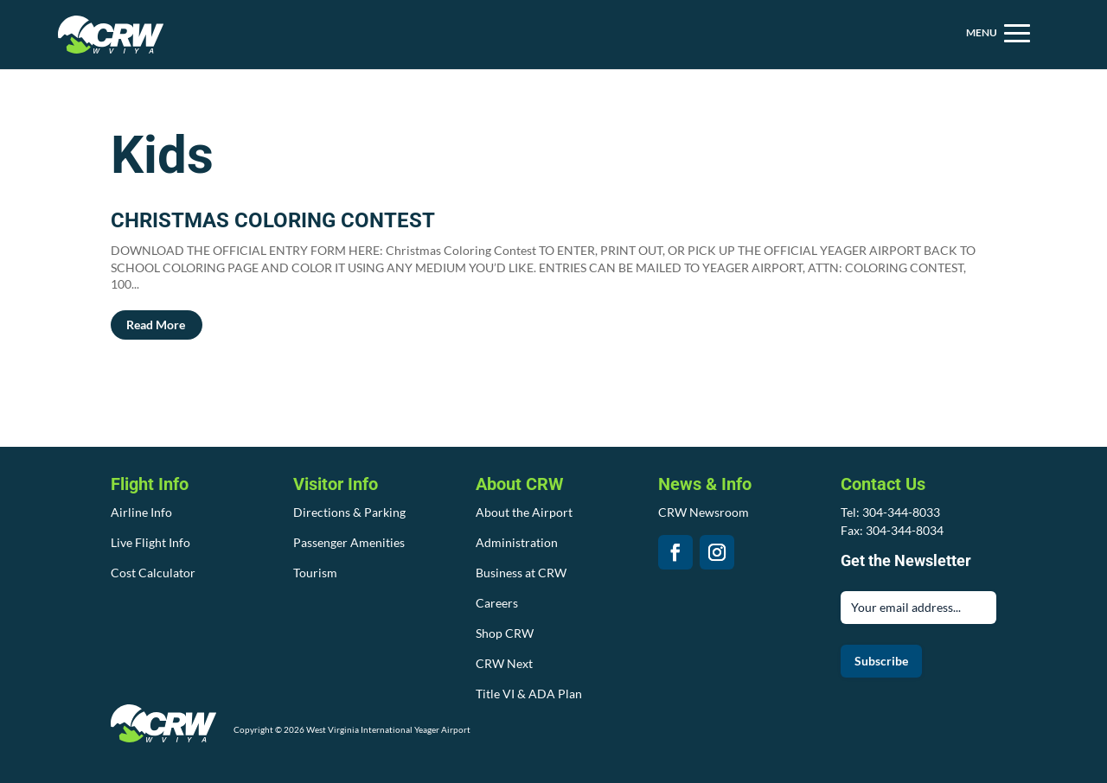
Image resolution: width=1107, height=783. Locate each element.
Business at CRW (521, 572)
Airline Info (141, 512)
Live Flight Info (150, 542)
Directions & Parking (349, 512)
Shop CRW (505, 633)
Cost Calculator (153, 572)
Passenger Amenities (349, 542)
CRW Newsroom (703, 512)
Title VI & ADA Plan (529, 693)
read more (155, 324)
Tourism (315, 572)
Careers (497, 602)
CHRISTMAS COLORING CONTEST (273, 220)
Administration (517, 542)
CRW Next (504, 663)
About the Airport (524, 512)
